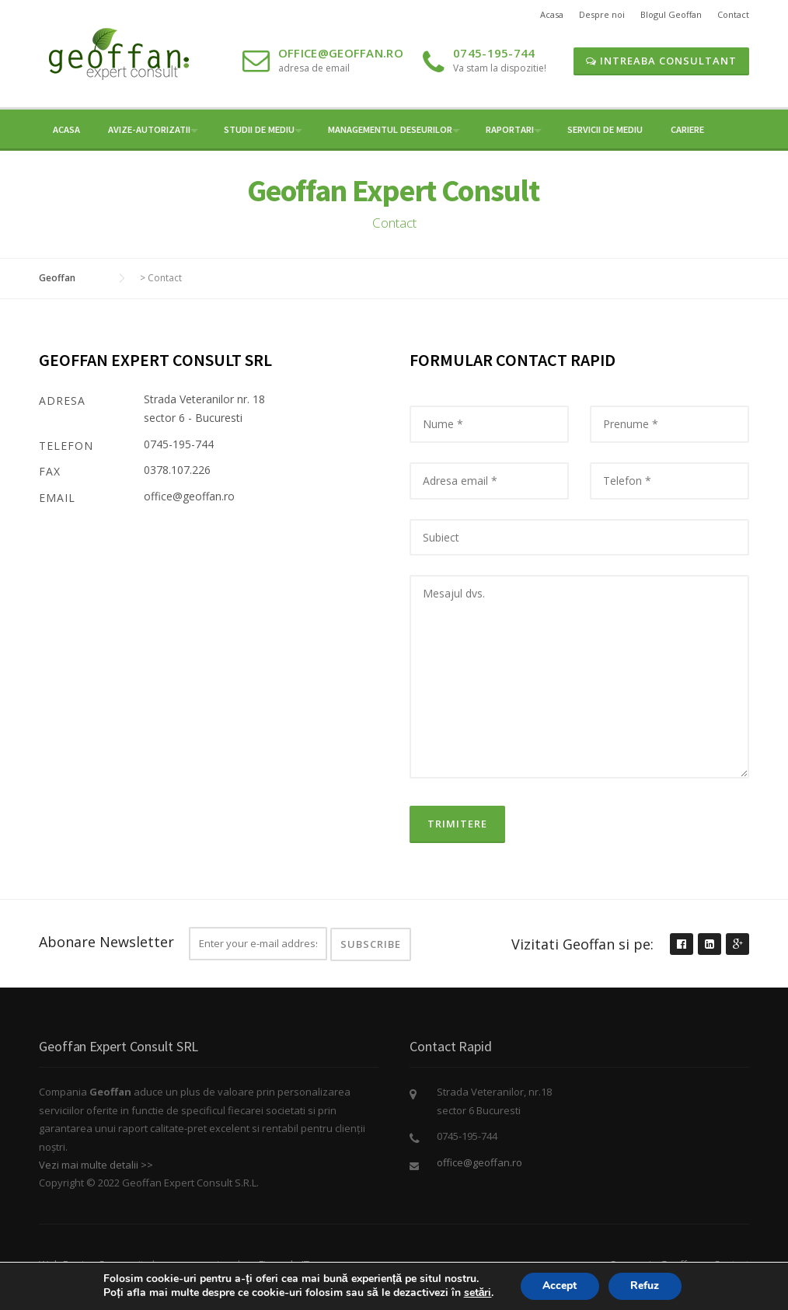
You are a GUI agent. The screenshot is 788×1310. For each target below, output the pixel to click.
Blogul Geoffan (671, 14)
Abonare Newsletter (106, 941)
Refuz (647, 1285)
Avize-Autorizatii (149, 129)
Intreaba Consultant (661, 61)
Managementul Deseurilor (390, 129)
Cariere (687, 129)
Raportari (510, 129)
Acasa (551, 14)
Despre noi (602, 14)
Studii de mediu (259, 129)
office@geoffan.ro (340, 53)
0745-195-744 (494, 53)
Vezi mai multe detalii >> (96, 1165)
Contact (733, 14)
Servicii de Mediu (605, 129)
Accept (559, 1285)
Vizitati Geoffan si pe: (582, 944)
